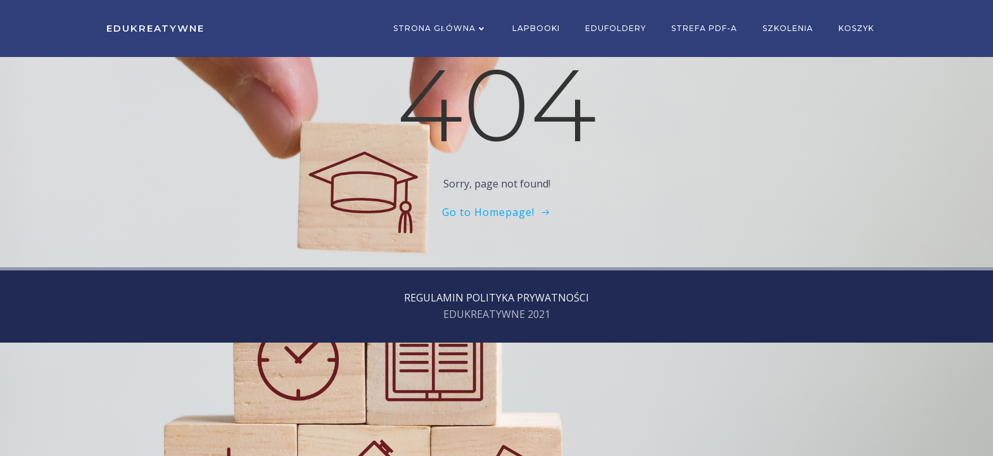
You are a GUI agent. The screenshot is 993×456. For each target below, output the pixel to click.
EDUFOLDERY (615, 28)
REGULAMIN (434, 298)
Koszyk (856, 28)
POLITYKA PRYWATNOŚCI (527, 298)
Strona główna (440, 28)
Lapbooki (536, 28)
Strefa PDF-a (704, 28)
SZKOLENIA (787, 28)
